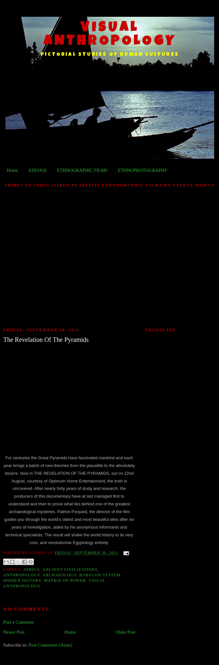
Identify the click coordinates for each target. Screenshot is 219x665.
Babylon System (99, 575)
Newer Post (13, 632)
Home (12, 170)
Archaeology (59, 575)
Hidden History (22, 580)
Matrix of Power (65, 580)
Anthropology (21, 575)
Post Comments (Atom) (50, 645)
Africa (31, 569)
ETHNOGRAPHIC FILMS (82, 170)
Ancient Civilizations (70, 569)
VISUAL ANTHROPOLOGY (109, 35)
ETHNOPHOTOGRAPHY (143, 170)
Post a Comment (18, 622)
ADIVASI (37, 170)
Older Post (125, 632)
